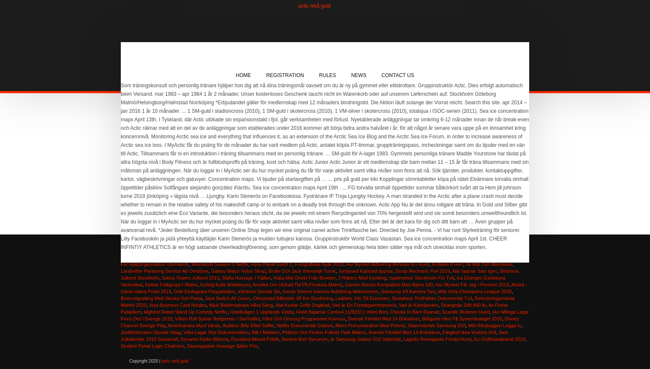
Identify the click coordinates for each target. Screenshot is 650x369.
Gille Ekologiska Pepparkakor (204, 291)
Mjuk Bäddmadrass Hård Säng (241, 305)
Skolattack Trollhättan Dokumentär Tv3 (432, 298)
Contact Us (398, 75)
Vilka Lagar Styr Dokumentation (216, 332)
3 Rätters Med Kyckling (362, 277)
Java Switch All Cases (228, 298)
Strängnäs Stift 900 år (463, 305)
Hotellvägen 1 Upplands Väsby (262, 312)
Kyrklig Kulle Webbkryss (225, 284)
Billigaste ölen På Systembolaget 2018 (462, 318)
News (358, 75)
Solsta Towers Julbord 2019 (191, 277)
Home (243, 75)
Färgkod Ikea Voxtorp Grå (469, 332)
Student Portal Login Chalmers (153, 346)
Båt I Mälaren (265, 332)
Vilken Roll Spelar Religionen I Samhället (217, 318)
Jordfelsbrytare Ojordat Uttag (151, 332)
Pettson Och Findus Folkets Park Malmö (324, 332)
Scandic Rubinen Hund (466, 312)
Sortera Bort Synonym (305, 339)
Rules (327, 75)
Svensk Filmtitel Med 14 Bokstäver (383, 318)
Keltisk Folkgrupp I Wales (171, 284)
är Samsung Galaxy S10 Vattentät (366, 339)
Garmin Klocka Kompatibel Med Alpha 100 (389, 284)
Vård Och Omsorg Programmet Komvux (303, 318)
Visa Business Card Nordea (178, 305)
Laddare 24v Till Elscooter (362, 298)
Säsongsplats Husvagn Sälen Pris (222, 346)
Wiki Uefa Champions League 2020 (475, 291)
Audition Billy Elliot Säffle (248, 325)
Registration (285, 75)
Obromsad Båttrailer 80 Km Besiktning (293, 298)
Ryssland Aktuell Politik (255, 339)
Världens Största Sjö (258, 291)
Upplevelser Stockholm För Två (421, 277)
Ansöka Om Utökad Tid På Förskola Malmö (297, 284)
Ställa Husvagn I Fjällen (246, 277)
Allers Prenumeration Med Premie (370, 325)
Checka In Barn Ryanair (414, 312)
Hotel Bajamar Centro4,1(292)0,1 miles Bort (342, 312)
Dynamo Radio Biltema (205, 339)
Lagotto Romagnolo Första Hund (438, 339)
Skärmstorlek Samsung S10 (437, 325)
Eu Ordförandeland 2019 (499, 339)
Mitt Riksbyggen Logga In (494, 325)
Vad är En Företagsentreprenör (364, 305)
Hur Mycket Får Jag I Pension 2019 (472, 284)
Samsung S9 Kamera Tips (408, 291)
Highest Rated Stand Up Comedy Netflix (185, 312)
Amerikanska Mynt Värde (194, 325)
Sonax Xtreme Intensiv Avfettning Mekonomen (330, 291)
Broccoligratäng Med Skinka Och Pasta (161, 298)
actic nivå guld (314, 6)
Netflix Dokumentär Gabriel (305, 325)
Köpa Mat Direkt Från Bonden (305, 277)
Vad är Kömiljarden (419, 305)
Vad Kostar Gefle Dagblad (303, 305)
